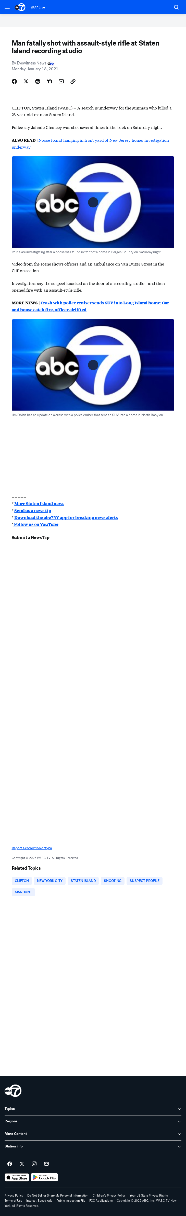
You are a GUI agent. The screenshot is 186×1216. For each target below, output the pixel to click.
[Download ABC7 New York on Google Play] (44, 1177)
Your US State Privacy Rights (149, 1195)
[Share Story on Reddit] (37, 81)
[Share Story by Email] (61, 81)
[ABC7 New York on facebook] (10, 1164)
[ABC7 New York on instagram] (34, 1164)
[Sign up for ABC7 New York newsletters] (46, 1164)
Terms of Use (13, 1200)
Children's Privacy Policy (109, 1195)
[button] (7, 7)
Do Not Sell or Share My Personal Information (58, 1195)
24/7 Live (38, 7)
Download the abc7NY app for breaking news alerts (66, 517)
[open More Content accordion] (93, 1134)
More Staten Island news (39, 503)
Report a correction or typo (32, 848)
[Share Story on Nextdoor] (49, 81)
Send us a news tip (32, 510)
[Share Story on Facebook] (14, 81)
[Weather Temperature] (160, 7)
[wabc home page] (13, 1091)
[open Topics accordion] (93, 1109)
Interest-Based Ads (39, 1200)
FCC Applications (101, 1200)
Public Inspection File (70, 1200)
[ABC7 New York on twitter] (22, 1164)
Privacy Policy (14, 1195)
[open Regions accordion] (93, 1122)
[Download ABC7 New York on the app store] (17, 1177)
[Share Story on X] (26, 81)
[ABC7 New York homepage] (20, 7)
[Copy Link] (73, 81)
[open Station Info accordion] (93, 1147)
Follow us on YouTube (35, 524)
